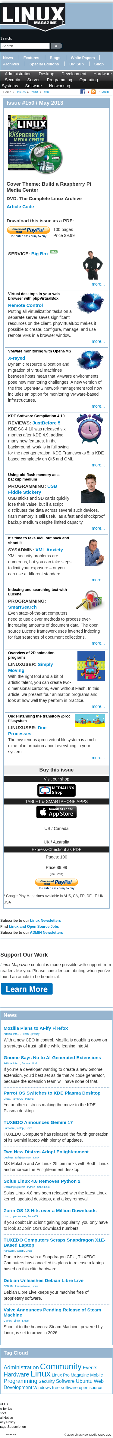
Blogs (55, 58)
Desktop (46, 73)
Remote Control (25, 305)
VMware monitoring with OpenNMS (39, 351)
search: (6, 38)
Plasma (29, 1098)
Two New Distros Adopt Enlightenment (46, 1151)
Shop (99, 64)
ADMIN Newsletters (46, 932)
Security (12, 79)
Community (61, 1366)
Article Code (20, 206)
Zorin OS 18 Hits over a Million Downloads (50, 1210)
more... (98, 284)
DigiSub (76, 64)
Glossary (11, 1434)
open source (19, 1216)
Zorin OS (33, 1216)
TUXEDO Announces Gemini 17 (38, 1122)
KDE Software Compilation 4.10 (36, 416)
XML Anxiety (49, 549)
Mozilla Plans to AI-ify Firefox (36, 1028)
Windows (42, 1387)
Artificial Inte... (12, 1033)
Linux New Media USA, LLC (93, 1434)
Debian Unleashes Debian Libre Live (43, 1280)
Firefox (26, 1033)
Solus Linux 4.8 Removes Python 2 (42, 1181)
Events (90, 1367)
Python (31, 1186)
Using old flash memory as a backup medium (34, 477)
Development (73, 73)
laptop (20, 1128)
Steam (25, 1320)
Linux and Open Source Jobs (34, 926)
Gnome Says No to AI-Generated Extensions (52, 1057)
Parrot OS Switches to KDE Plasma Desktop (52, 1092)
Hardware (102, 73)
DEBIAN (8, 1286)
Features (31, 58)
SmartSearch (22, 607)
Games (8, 1320)
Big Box (40, 253)
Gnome (26, 1063)
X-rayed (16, 358)
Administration (18, 73)
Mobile (96, 1375)
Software (33, 85)
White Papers (83, 58)
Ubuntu (84, 1381)
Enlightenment (23, 1157)
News (8, 58)
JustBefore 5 (46, 422)
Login (105, 91)
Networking (59, 85)
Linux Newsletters (45, 920)
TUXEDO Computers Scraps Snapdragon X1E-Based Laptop (54, 1242)
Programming (59, 79)
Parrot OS (17, 1098)
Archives (11, 64)
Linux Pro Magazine (70, 1375)
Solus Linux (43, 1186)
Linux (7, 1098)
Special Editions (44, 64)
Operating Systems (14, 1186)
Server (33, 79)
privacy (35, 1033)
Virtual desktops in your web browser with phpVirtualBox (34, 296)
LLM (34, 1063)
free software (22, 1286)
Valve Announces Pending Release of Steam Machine (52, 1312)
